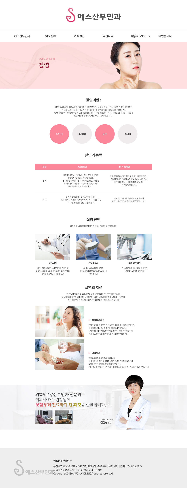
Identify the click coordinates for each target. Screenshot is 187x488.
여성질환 (50, 36)
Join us (146, 36)
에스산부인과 (22, 36)
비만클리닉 (165, 36)
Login (134, 36)
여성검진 (79, 36)
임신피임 (107, 36)
